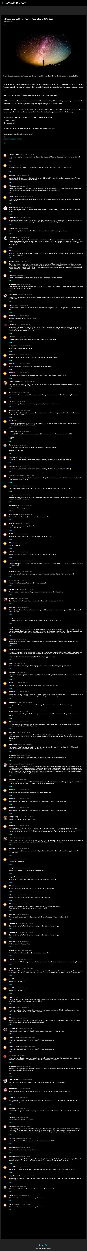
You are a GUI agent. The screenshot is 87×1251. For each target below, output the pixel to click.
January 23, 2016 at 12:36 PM (19, 663)
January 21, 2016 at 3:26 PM (25, 294)
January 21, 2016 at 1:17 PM (21, 228)
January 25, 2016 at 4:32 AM (22, 825)
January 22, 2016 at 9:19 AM (26, 561)
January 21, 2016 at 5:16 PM (24, 336)
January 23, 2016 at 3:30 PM (20, 682)
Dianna (11, 711)
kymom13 (12, 649)
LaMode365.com (15, 2)
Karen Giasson (13, 196)
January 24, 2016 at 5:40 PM (22, 789)
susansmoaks (13, 744)
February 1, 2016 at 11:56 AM (22, 1147)
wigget (11, 997)
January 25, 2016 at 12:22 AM (22, 798)
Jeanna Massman (14, 486)
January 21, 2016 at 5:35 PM (24, 345)
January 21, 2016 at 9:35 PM (20, 445)
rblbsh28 (11, 392)
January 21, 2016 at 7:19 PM (28, 381)
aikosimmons (13, 294)
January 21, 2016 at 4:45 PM (21, 305)
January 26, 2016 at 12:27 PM (25, 877)
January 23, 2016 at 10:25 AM (23, 649)
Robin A (11, 552)
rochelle (11, 523)
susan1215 (12, 1167)
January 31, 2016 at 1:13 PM (24, 1066)
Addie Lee (12, 410)
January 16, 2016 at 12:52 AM (27, 154)
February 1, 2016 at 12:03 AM (22, 1126)
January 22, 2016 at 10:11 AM (24, 571)
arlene (11, 859)
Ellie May (12, 237)
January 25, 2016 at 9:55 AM (22, 848)
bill (10, 401)
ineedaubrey (13, 959)
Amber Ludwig (14, 561)
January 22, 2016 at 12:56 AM (24, 494)
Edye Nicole (13, 431)
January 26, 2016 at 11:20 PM (20, 895)
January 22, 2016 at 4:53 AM (25, 514)
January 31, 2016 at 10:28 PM (22, 1117)
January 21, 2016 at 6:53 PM (23, 363)
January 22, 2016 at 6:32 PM (24, 627)
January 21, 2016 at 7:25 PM (22, 392)
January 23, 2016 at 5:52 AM (20, 639)
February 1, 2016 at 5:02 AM (24, 1138)
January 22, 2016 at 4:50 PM (21, 598)
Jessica (11, 228)
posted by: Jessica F (9, 139)
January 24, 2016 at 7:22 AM (24, 755)
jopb (10, 663)
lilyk (10, 1186)
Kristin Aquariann (14, 382)
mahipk (11, 1195)
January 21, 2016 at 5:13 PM (23, 324)
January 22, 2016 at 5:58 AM (22, 523)
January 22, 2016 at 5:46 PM (24, 618)
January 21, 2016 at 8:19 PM (24, 420)
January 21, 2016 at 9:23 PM (24, 431)
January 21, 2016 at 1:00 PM (24, 217)
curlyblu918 (13, 1088)
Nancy (11, 683)
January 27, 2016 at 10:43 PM (26, 923)
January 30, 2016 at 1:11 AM (26, 968)
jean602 (11, 979)
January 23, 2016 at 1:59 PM (22, 672)
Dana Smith (12, 421)
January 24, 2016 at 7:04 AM (25, 744)
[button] (4, 25)
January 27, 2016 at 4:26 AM (22, 904)
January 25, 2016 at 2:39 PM (20, 859)
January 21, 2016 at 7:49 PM (18, 401)
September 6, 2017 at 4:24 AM (21, 1195)
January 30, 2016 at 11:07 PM (27, 1037)
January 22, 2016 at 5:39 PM (22, 607)
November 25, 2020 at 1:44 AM (22, 1204)
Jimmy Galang (13, 816)
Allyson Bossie (13, 838)
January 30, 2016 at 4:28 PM (21, 979)
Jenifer (11, 1204)
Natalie (11, 598)
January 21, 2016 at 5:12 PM (22, 315)
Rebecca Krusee (14, 1037)
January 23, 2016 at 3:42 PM (25, 702)
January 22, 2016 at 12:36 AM (28, 485)
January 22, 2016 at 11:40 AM (26, 589)
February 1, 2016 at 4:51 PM (27, 1175)
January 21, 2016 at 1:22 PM (22, 237)
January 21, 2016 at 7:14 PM (22, 372)
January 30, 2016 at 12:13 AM (25, 959)
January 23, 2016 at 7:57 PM (22, 721)
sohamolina (12, 337)
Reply (10, 161)
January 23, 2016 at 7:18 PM (21, 711)
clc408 (11, 534)
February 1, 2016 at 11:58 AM (22, 1156)
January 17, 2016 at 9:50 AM (22, 175)
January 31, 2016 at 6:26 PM (26, 1079)
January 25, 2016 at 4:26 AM (26, 816)
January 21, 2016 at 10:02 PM (23, 457)
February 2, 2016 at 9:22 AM (19, 1186)
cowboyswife (13, 702)
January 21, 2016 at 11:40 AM (26, 196)
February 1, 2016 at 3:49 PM (23, 1166)
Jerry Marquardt (14, 1176)
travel (19, 139)
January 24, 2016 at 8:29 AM (27, 764)
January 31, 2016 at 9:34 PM (24, 1088)
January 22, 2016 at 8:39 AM (22, 543)
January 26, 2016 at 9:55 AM (24, 868)
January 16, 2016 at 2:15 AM (20, 165)
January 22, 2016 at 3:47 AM (25, 505)
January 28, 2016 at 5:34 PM (22, 941)
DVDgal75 (12, 364)
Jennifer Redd (13, 589)
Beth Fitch (12, 457)
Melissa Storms (14, 475)
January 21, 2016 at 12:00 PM (26, 207)
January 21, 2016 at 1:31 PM (22, 251)
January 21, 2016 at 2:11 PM (19, 275)
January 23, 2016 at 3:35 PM (22, 691)
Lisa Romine (13, 1138)
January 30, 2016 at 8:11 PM (22, 1007)
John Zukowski (14, 1079)
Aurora (11, 1097)
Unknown (12, 175)
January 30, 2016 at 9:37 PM (26, 1028)
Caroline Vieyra (14, 154)
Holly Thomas (13, 514)
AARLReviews (13, 207)
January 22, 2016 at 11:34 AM (18, 580)
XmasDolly (12, 324)
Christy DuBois (13, 968)
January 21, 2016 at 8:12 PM (23, 410)
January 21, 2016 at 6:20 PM (22, 354)
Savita (11, 165)
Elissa (11, 639)
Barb (10, 275)
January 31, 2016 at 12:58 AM (18, 1055)
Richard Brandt (14, 1028)
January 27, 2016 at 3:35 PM (22, 914)
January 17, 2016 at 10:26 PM (22, 186)
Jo (9, 580)
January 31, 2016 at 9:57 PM (22, 1108)
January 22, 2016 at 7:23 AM (20, 534)
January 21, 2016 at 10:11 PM (27, 475)
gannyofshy (12, 217)
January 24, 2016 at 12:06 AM (22, 732)
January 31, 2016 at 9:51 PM (21, 1097)
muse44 (11, 305)
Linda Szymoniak (14, 764)
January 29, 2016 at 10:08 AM (24, 950)
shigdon (11, 261)
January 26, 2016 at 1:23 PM (22, 886)
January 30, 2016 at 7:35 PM (21, 997)
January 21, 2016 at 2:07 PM (21, 261)
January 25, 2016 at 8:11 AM (26, 837)
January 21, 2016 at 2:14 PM (24, 284)
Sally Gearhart (13, 923)
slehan (11, 445)
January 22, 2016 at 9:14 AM (21, 552)
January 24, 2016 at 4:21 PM (22, 779)
